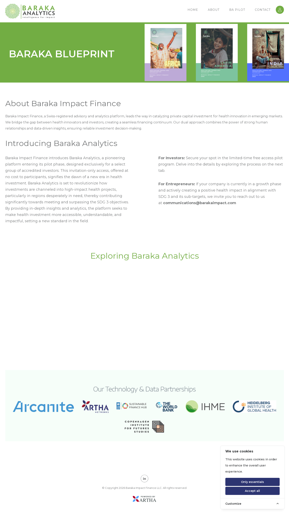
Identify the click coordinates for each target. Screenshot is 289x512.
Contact (262, 10)
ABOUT (213, 10)
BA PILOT (237, 10)
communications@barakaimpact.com (199, 203)
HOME (193, 10)
